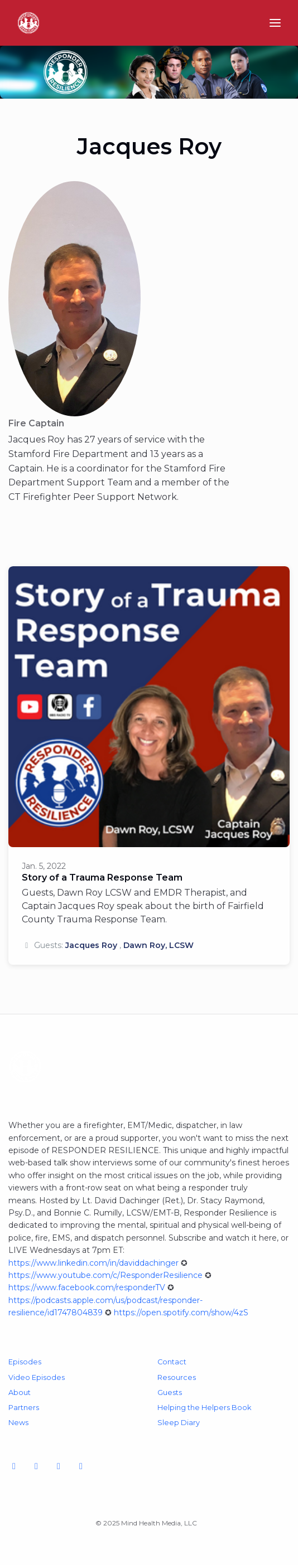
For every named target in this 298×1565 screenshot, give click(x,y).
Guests (169, 1392)
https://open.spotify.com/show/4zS (181, 1313)
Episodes (24, 1362)
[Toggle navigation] (275, 23)
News (18, 1422)
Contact (171, 1362)
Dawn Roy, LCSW (158, 945)
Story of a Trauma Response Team (102, 877)
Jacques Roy (91, 945)
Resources (176, 1377)
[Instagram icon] (58, 1466)
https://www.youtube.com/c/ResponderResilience (105, 1275)
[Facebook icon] (36, 1466)
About (19, 1392)
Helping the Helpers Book (204, 1407)
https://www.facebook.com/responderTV (86, 1287)
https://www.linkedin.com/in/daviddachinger (93, 1263)
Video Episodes (36, 1377)
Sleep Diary (178, 1422)
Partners (23, 1407)
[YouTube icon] (14, 1466)
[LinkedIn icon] (80, 1466)
